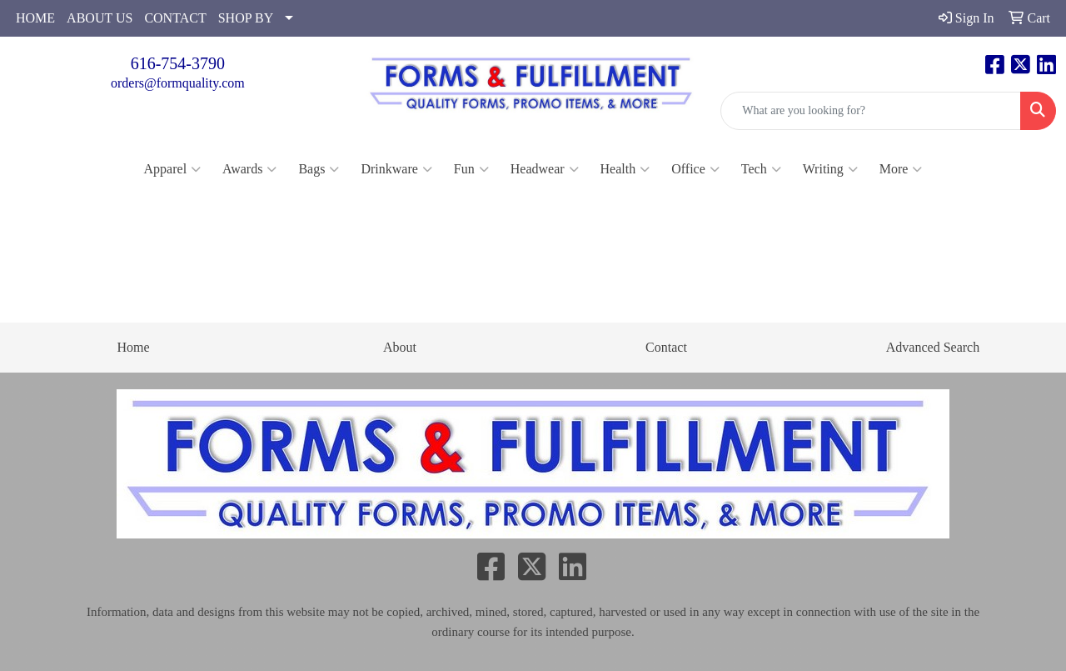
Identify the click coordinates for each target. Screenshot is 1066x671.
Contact (666, 347)
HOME (35, 18)
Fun (471, 169)
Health (625, 169)
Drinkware (396, 169)
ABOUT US (99, 18)
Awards (249, 169)
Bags (318, 169)
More (901, 169)
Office (695, 169)
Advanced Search (932, 347)
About (399, 347)
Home (133, 347)
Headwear (545, 169)
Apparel (173, 169)
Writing (830, 169)
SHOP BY (246, 18)
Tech (761, 169)
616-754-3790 (178, 63)
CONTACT (175, 18)
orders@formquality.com (178, 83)
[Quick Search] (870, 111)
